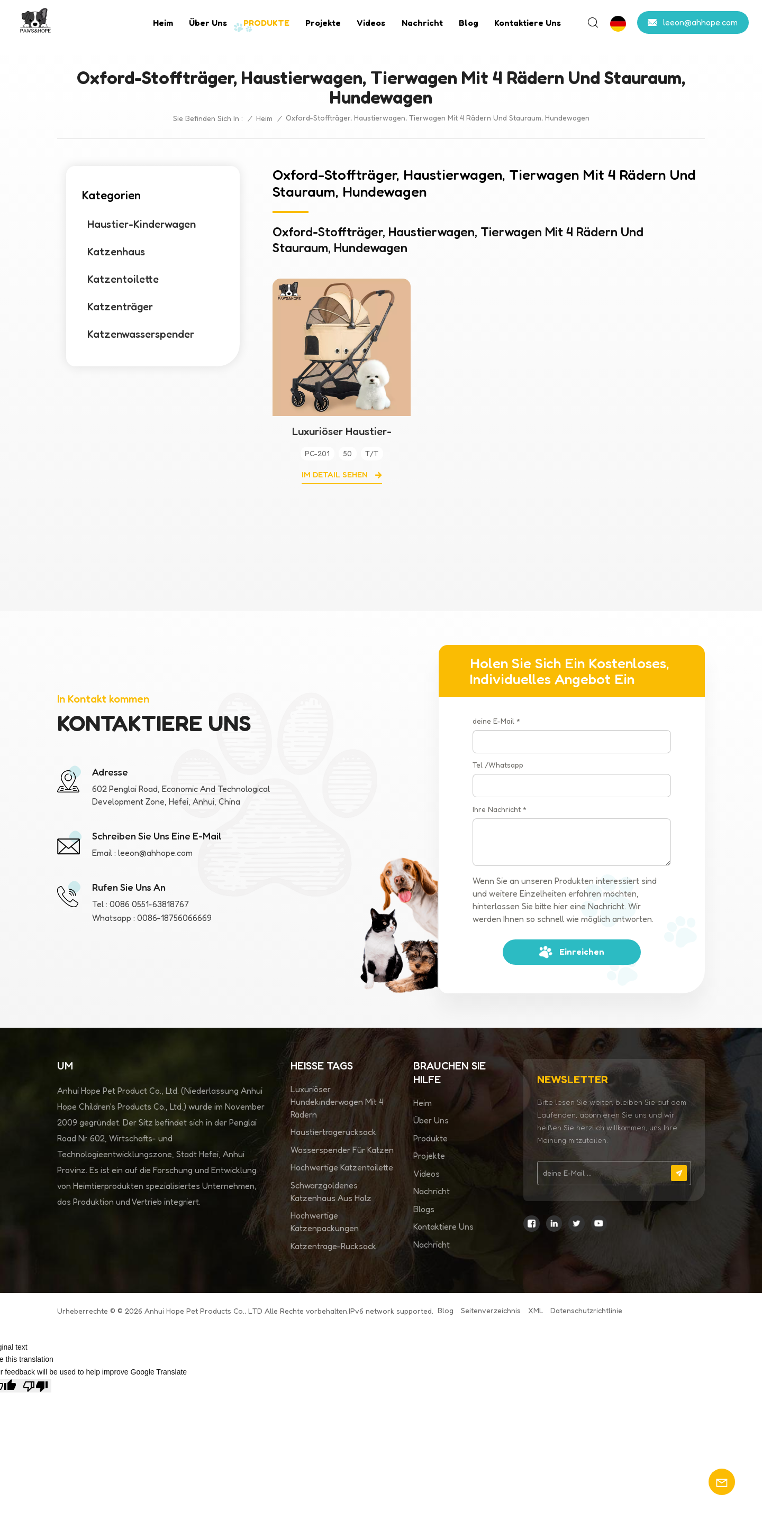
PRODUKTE (266, 22)
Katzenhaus (116, 251)
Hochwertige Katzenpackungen (325, 1221)
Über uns (208, 22)
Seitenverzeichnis (491, 1310)
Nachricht (422, 22)
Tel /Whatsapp (498, 764)
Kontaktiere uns (527, 22)
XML (535, 1310)
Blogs (423, 1209)
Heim (163, 22)
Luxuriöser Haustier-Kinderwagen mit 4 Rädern (341, 431)
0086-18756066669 (174, 917)
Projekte (323, 22)
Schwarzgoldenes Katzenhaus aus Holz (331, 1191)
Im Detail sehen (336, 474)
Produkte (430, 1138)
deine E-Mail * (496, 720)
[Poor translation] (35, 1385)
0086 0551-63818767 (149, 904)
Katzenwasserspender (140, 334)
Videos (371, 22)
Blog (468, 22)
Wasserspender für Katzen (342, 1150)
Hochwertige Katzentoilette (342, 1167)
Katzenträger (120, 306)
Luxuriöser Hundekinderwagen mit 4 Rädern (337, 1102)
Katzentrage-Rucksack (333, 1246)
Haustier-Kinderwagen (141, 224)
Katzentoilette (123, 279)
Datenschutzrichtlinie (586, 1310)
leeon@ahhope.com (700, 22)
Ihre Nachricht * (500, 809)
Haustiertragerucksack (333, 1132)
